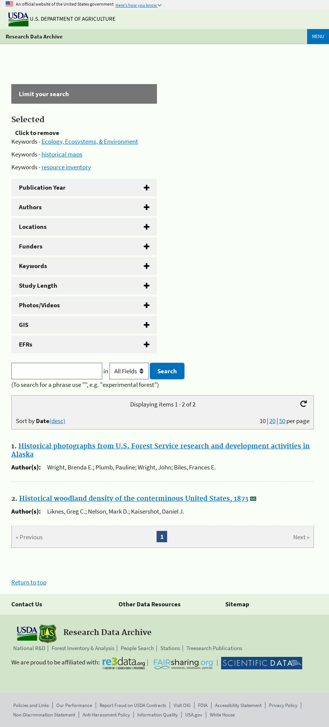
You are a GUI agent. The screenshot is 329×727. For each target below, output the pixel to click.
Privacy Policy (283, 705)
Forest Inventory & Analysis (83, 648)
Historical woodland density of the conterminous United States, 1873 (133, 499)
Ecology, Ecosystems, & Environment (90, 141)
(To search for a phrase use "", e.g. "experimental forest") (85, 384)
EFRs (25, 344)
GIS (23, 325)
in (126, 371)
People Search (137, 648)
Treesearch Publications (214, 648)
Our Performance (74, 705)
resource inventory (66, 167)
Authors (30, 207)
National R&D (29, 648)
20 (272, 421)
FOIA (203, 705)
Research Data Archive (34, 36)
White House (222, 715)
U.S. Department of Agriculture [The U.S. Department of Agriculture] (61, 18)
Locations (33, 226)
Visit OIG (182, 705)
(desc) (57, 421)
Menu (318, 36)
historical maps (62, 154)
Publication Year (42, 187)
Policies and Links (31, 705)
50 (282, 421)
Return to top (28, 582)
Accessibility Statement (238, 705)
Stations (170, 648)
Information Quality (157, 715)
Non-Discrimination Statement (44, 715)
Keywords (33, 266)
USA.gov (193, 715)
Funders (31, 246)
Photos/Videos (39, 305)
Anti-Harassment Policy (106, 715)
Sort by (40, 421)
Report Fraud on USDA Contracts (133, 705)
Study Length (38, 285)
